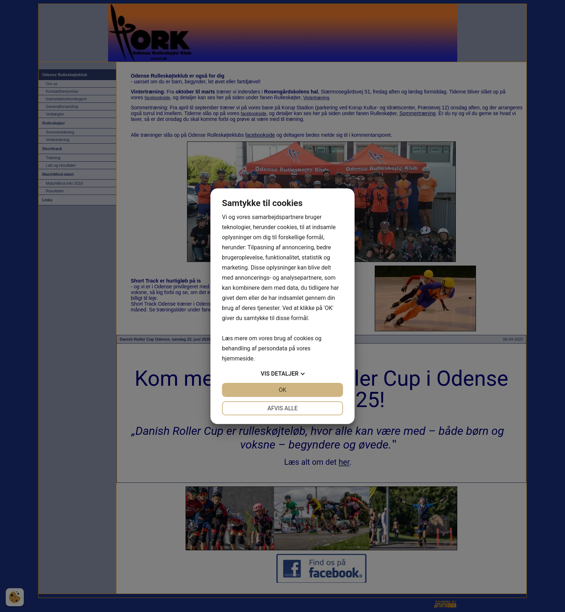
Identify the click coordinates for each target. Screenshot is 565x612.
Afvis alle (282, 408)
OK (282, 389)
